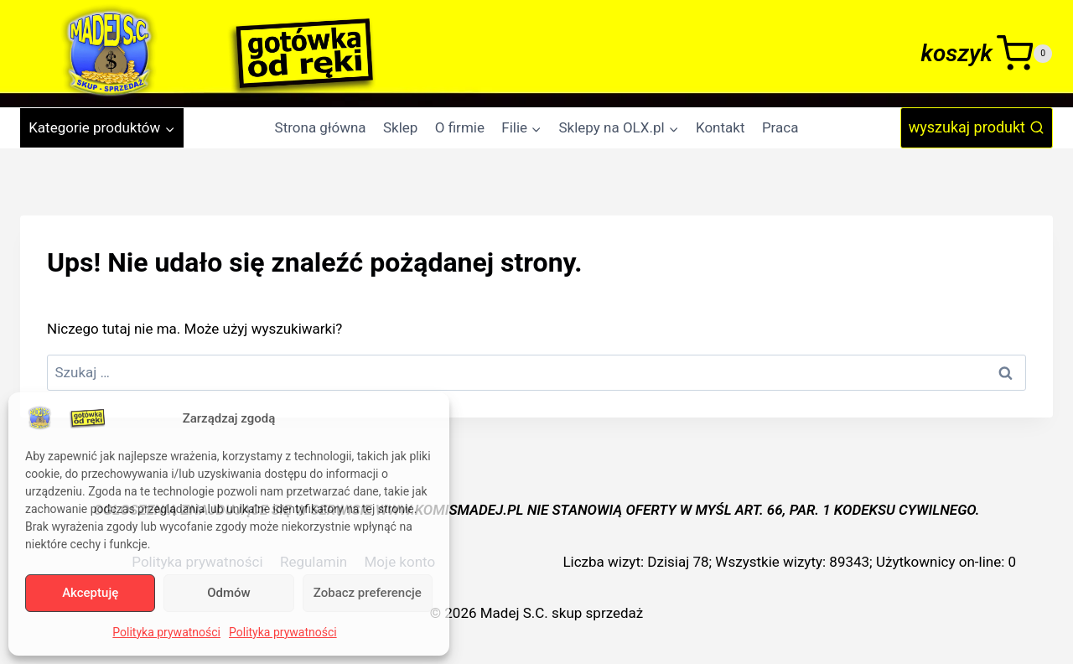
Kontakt (720, 127)
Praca (780, 127)
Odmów (229, 592)
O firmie (460, 127)
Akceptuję (90, 592)
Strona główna (320, 127)
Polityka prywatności (166, 632)
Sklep (400, 127)
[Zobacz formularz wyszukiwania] (976, 127)
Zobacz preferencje (368, 592)
